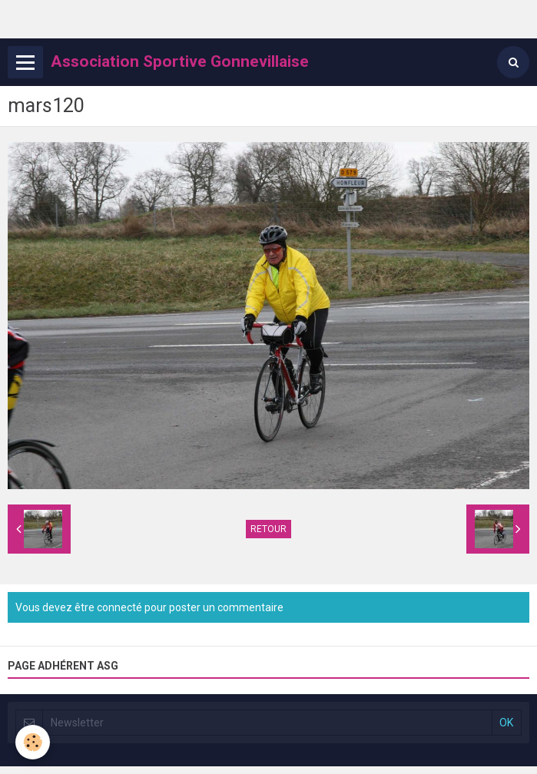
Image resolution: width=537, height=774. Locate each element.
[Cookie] (32, 742)
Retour (268, 529)
